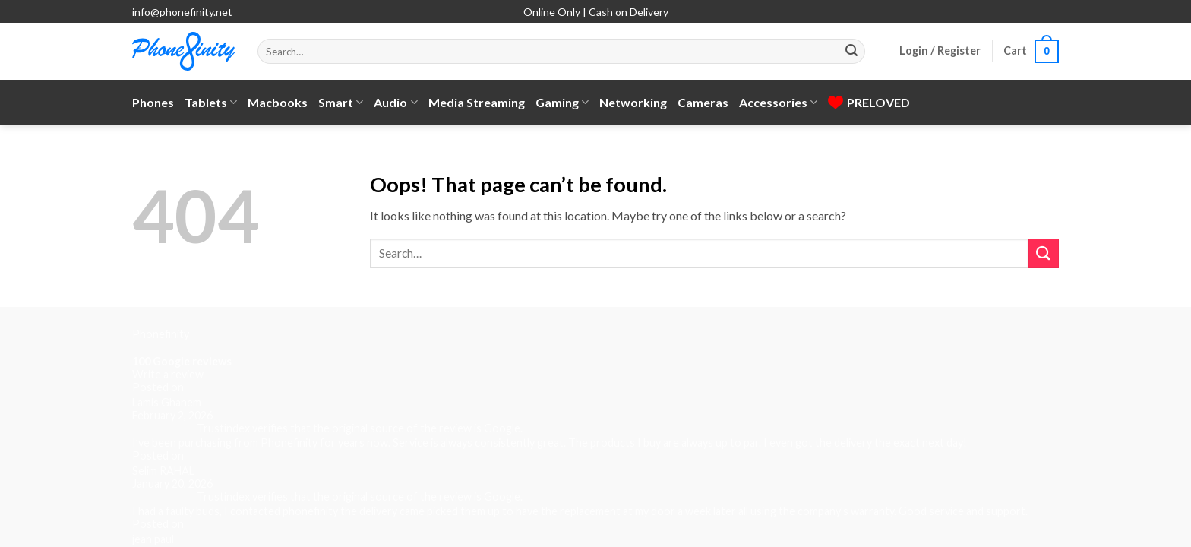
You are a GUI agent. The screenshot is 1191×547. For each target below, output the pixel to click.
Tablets (211, 102)
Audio (395, 102)
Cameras (703, 102)
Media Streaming (476, 102)
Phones (153, 102)
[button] (940, 51)
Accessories (778, 102)
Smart (340, 102)
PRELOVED (869, 102)
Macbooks (278, 102)
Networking (633, 102)
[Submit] (851, 52)
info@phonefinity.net (182, 11)
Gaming (562, 102)
